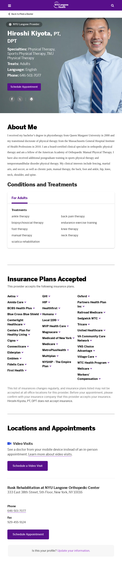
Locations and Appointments (51, 428)
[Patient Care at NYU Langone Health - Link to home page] (61, 5)
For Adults (20, 198)
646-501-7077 (30, 75)
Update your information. (73, 550)
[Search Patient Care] (112, 5)
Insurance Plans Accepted (46, 279)
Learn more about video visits (50, 454)
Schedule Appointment (24, 86)
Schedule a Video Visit (27, 465)
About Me (22, 127)
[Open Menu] (9, 6)
